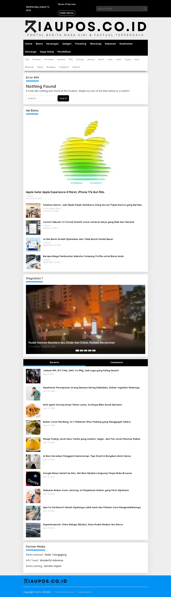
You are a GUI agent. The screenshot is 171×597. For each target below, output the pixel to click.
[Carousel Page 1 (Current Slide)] (77, 350)
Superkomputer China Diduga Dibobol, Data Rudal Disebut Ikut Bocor (83, 524)
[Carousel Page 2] (81, 350)
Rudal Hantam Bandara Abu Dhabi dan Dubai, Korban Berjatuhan (72, 342)
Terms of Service (64, 592)
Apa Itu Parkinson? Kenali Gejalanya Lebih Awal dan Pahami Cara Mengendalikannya (92, 507)
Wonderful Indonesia (51, 560)
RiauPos (38, 592)
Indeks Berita (84, 592)
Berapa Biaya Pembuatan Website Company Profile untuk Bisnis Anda (83, 256)
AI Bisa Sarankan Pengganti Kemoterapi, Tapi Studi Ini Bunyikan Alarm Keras (87, 456)
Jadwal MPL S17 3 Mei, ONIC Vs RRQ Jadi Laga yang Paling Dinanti (81, 370)
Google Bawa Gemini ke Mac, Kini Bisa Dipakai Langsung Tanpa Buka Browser (87, 473)
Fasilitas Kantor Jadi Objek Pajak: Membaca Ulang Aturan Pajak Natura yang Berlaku (92, 204)
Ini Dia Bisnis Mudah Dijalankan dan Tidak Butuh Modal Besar (78, 239)
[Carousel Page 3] (85, 350)
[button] (145, 9)
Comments (116, 362)
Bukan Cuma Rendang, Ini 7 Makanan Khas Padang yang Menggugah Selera (87, 421)
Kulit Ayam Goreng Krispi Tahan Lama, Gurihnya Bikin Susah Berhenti (82, 404)
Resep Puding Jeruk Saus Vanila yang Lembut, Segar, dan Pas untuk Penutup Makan (91, 438)
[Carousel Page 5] (94, 350)
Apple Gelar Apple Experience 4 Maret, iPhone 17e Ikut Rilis (65, 192)
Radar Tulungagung (55, 554)
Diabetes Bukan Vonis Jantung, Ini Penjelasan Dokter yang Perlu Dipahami (86, 490)
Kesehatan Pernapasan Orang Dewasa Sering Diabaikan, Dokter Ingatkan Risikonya (91, 387)
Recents (54, 362)
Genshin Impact (52, 566)
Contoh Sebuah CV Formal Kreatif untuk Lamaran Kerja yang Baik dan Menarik (88, 222)
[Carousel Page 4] (89, 350)
